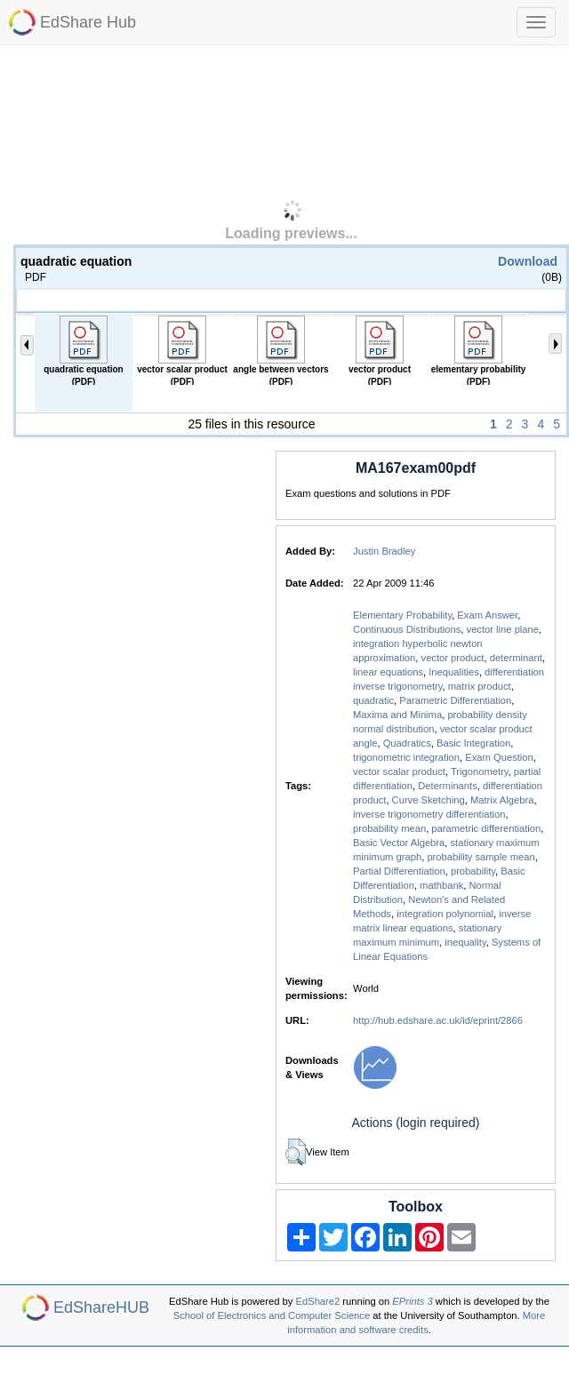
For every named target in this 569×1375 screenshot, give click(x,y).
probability (473, 871)
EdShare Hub (88, 22)
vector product (453, 657)
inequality (465, 942)
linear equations (388, 672)
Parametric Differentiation (455, 700)
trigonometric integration (406, 757)
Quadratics (407, 743)
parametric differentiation (486, 828)
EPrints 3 (412, 1301)
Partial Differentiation (399, 871)
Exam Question (499, 757)
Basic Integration (473, 743)
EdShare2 (318, 1301)
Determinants (447, 785)
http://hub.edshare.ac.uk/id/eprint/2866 (438, 1020)
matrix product (479, 686)
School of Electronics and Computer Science (271, 1315)
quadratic (373, 700)
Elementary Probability (402, 615)
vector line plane (503, 629)
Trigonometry (480, 771)
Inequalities (454, 672)
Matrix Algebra (502, 800)
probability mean (389, 828)
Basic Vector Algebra (399, 842)
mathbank (441, 885)
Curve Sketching (428, 800)
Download (527, 261)
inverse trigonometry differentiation (429, 814)
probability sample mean (480, 856)
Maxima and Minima (397, 714)
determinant (516, 657)
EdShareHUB (101, 1307)
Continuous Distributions (407, 629)
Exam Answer (487, 615)
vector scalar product (399, 771)
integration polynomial (445, 913)
